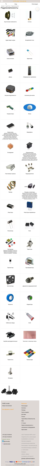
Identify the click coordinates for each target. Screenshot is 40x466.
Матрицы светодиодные (8, 253)
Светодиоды (15, 253)
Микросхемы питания (7, 136)
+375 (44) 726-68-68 (7, 436)
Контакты (23, 408)
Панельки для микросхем (32, 195)
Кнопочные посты (26, 158)
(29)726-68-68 (6, 444)
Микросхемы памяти (14, 135)
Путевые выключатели (31, 160)
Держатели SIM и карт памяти (27, 193)
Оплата (23, 416)
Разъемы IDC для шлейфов (32, 196)
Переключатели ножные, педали (27, 159)
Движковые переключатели (31, 155)
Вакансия (24, 403)
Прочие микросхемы (13, 138)
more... (36, 160)
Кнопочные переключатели (32, 157)
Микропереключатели (32, 158)
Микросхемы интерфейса (8, 134)
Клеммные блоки (25, 194)
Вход (15, 4)
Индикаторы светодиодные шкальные (10, 252)
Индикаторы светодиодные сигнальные (10, 251)
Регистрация (35, 4)
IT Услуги (23, 423)
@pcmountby (6, 441)
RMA (22, 420)
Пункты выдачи (25, 412)
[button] (2, 392)
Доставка (23, 414)
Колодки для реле (25, 195)
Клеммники (35, 193)
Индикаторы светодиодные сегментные (10, 250)
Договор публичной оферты (28, 458)
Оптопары (10, 137)
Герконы (24, 155)
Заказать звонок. (6, 439)
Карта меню (24, 429)
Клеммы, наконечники (32, 194)
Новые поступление (7, 405)
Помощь (23, 410)
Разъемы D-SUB (24, 196)
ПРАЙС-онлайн (6, 403)
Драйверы (6, 133)
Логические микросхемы (12, 133)
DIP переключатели (26, 153)
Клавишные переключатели (28, 156)
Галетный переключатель (32, 154)
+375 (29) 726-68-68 (19, 1)
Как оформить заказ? (8, 409)
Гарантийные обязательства (28, 418)
